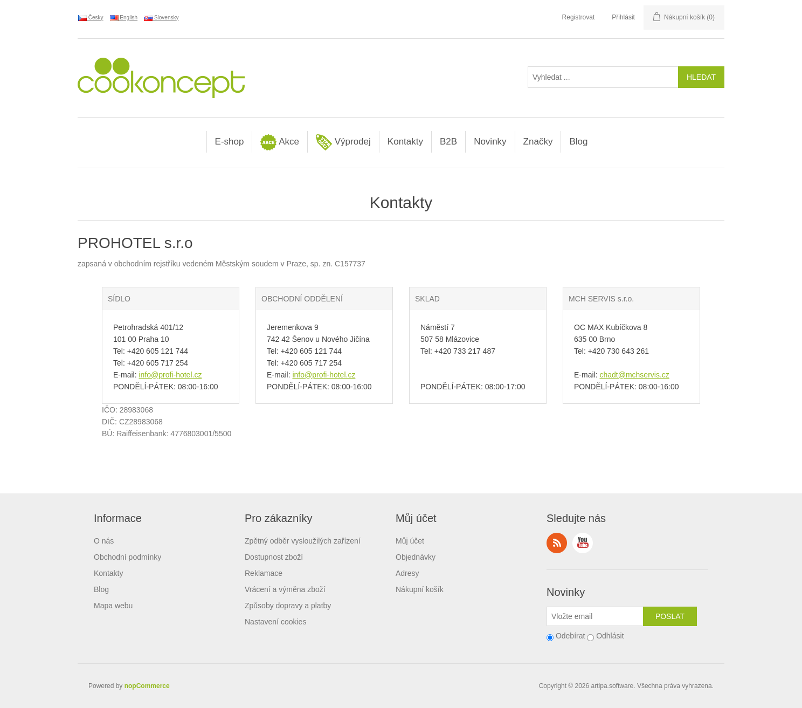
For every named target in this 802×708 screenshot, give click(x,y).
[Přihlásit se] (595, 616)
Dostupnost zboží (274, 557)
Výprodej (343, 142)
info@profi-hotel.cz (170, 374)
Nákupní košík (420, 589)
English (124, 18)
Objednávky (415, 557)
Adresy (407, 573)
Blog (578, 141)
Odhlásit (610, 635)
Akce (279, 142)
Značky (538, 141)
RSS (557, 543)
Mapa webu (113, 605)
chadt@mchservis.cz (634, 374)
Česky (90, 18)
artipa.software (612, 686)
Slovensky (161, 18)
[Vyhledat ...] (603, 77)
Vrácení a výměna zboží (285, 589)
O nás (104, 541)
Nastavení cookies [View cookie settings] (275, 621)
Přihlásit (623, 17)
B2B (448, 141)
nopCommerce (147, 686)
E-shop (229, 141)
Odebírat (570, 635)
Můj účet (410, 541)
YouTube (582, 543)
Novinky (490, 141)
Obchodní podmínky (127, 557)
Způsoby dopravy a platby (288, 605)
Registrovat (578, 17)
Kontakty (405, 141)
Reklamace (263, 573)
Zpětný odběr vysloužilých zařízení (303, 541)
